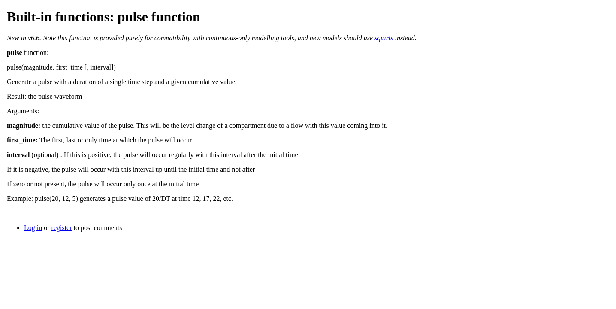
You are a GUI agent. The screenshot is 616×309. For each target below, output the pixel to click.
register (61, 227)
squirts (384, 38)
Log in (33, 227)
